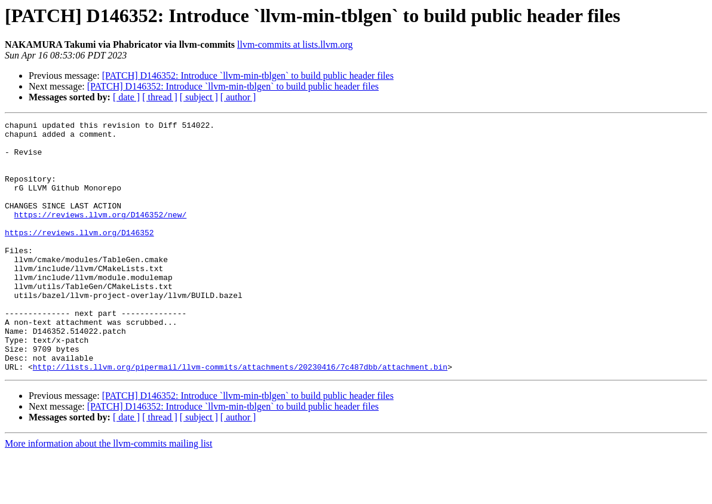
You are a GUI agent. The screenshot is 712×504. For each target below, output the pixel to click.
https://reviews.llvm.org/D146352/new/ (100, 234)
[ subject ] (199, 97)
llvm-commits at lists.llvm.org (294, 44)
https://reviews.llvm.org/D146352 (79, 255)
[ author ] (238, 97)
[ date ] (126, 97)
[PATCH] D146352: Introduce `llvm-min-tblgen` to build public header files (248, 75)
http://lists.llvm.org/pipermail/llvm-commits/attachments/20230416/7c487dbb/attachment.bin (240, 416)
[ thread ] (159, 97)
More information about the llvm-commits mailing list (109, 493)
